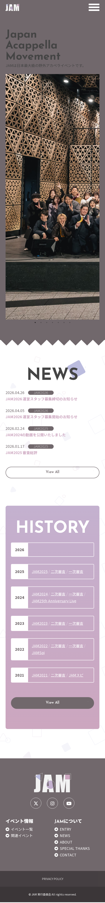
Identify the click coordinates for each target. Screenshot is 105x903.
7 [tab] (70, 322)
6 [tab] (64, 322)
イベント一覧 (22, 830)
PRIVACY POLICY (52, 879)
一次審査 (76, 572)
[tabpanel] (53, 197)
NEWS (65, 836)
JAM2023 (40, 623)
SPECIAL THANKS (75, 849)
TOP (98, 893)
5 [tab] (58, 322)
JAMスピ (76, 675)
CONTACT (68, 855)
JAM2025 (40, 572)
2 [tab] (41, 322)
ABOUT (66, 842)
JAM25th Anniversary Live (54, 601)
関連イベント (22, 836)
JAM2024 (40, 594)
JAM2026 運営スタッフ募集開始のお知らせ (42, 417)
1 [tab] (35, 322)
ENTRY (65, 830)
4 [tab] (52, 322)
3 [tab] (47, 322)
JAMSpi (38, 653)
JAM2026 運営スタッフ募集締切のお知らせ (42, 399)
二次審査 (58, 572)
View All (52, 473)
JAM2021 (40, 675)
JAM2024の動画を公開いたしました (36, 434)
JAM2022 (40, 646)
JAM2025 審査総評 (21, 452)
